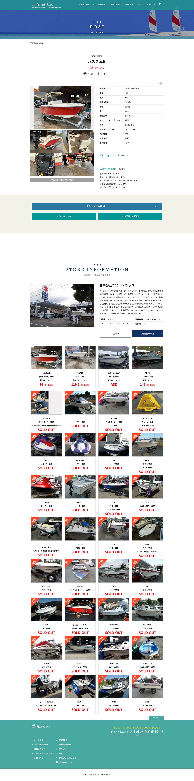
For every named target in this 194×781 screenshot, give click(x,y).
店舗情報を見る (148, 334)
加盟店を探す (115, 5)
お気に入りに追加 (64, 216)
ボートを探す (84, 5)
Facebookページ (65, 762)
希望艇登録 (63, 740)
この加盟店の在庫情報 (130, 216)
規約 (60, 753)
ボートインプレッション (133, 5)
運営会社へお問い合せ (67, 758)
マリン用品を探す (100, 5)
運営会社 (62, 749)
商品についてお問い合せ (97, 206)
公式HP (115, 334)
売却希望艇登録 (65, 745)
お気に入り (151, 5)
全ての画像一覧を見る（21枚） (62, 180)
